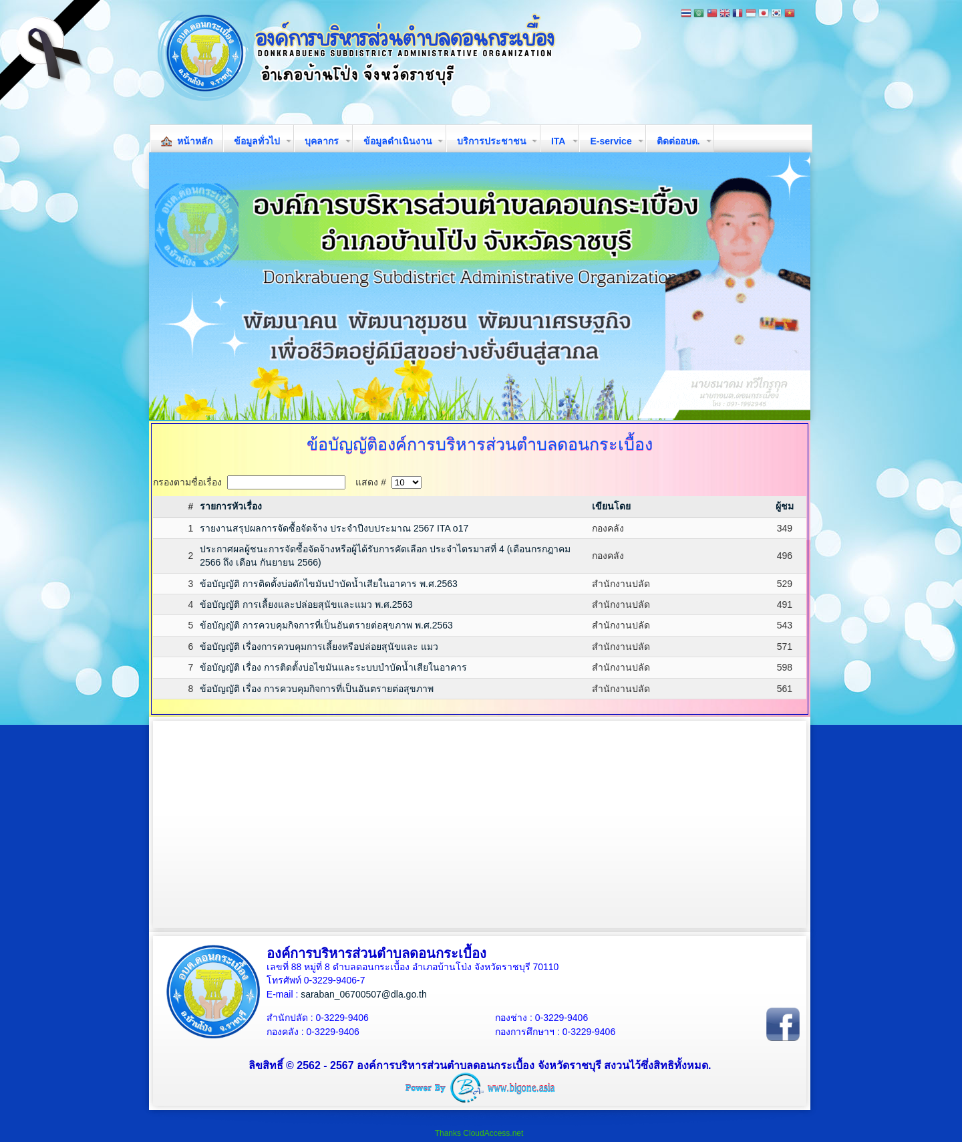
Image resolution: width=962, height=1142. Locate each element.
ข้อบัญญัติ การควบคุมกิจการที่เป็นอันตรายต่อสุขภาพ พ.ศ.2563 (326, 625)
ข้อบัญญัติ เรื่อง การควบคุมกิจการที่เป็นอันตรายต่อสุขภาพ (317, 688)
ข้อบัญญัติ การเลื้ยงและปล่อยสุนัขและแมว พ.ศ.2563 (306, 604)
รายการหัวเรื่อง (231, 506)
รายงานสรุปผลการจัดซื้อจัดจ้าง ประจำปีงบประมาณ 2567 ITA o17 (334, 528)
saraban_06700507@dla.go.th (364, 994)
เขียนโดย (611, 506)
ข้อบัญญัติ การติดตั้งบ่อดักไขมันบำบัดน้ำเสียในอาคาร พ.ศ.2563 (329, 583)
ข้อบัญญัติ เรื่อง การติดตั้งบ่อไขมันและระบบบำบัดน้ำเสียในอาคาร (333, 667)
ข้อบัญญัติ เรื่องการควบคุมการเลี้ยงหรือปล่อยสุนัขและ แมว (319, 646)
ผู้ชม (785, 506)
